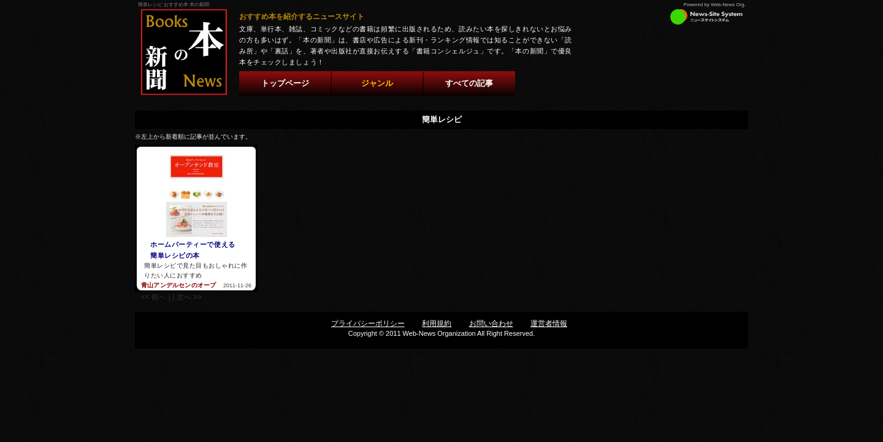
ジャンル (377, 83)
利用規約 (436, 323)
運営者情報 (548, 323)
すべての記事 (469, 83)
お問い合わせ (491, 323)
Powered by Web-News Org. (715, 4)
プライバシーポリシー (368, 323)
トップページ (285, 83)
